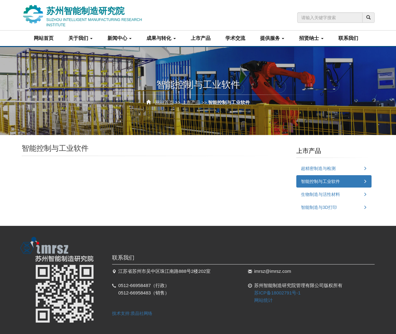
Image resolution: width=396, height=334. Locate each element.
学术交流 (235, 38)
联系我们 (348, 38)
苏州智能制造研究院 (103, 15)
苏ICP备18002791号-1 (277, 292)
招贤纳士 (311, 38)
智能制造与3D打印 (319, 207)
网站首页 (44, 38)
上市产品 (201, 38)
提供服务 (272, 38)
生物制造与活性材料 (320, 194)
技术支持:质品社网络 (132, 313)
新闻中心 (119, 38)
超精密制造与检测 (318, 168)
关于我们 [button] (80, 38)
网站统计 (263, 300)
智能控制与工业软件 (320, 181)
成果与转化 (161, 38)
